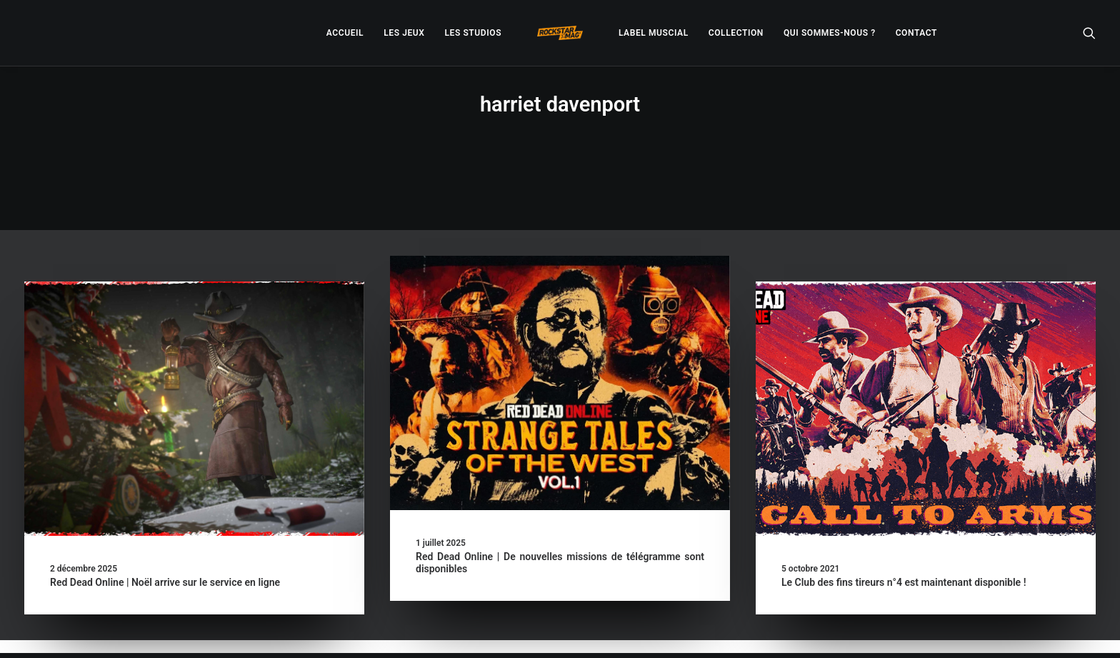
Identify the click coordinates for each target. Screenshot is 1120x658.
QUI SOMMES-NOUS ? (830, 33)
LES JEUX (404, 33)
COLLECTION (736, 33)
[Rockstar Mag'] (560, 33)
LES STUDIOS (472, 33)
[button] (1089, 33)
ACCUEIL (345, 33)
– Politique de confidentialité (472, 629)
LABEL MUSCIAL (654, 33)
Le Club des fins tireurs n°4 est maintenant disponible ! (903, 532)
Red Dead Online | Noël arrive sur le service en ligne (165, 532)
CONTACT (916, 33)
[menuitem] (345, 33)
